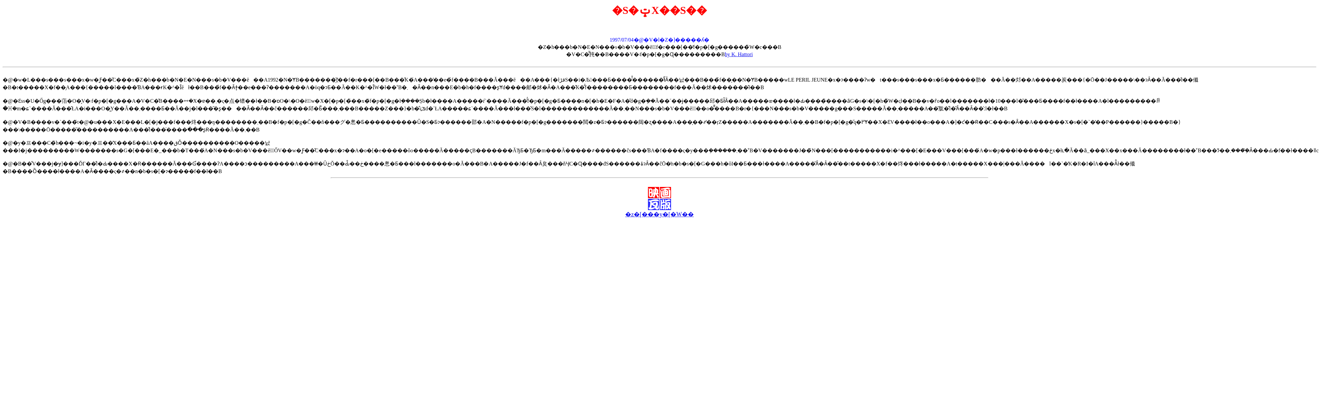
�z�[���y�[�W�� (659, 214)
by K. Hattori (739, 54)
